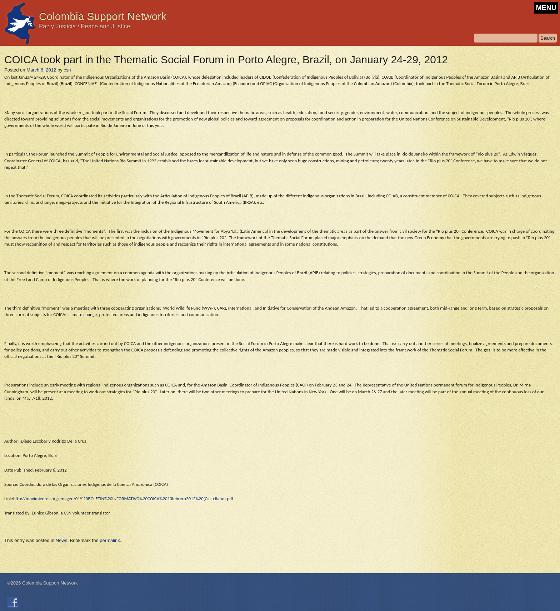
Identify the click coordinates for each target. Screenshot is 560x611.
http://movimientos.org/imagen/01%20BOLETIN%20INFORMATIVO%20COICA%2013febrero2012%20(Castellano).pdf (123, 498)
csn (67, 70)
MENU (546, 7)
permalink (110, 540)
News (62, 540)
